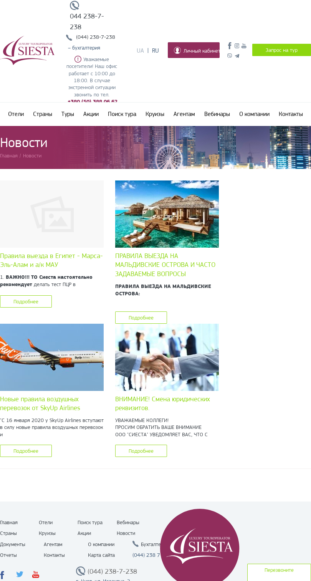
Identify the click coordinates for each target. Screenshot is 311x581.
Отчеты (8, 555)
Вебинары (217, 114)
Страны (42, 114)
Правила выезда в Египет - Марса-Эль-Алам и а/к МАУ (51, 260)
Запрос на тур (282, 50)
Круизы (155, 114)
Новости (126, 533)
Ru (155, 50)
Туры (67, 114)
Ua (140, 50)
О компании (254, 114)
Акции (91, 114)
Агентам (184, 114)
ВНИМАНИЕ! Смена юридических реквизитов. (162, 403)
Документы (12, 544)
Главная (9, 522)
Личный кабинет (197, 50)
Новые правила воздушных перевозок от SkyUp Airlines (40, 403)
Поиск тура (122, 114)
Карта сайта (101, 555)
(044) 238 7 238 (151, 555)
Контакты (291, 114)
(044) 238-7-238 (95, 37)
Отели (16, 114)
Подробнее (25, 301)
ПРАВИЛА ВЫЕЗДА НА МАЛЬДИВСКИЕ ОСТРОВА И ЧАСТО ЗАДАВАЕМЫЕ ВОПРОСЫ (165, 265)
